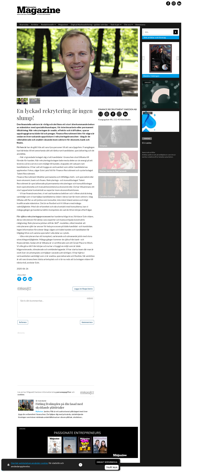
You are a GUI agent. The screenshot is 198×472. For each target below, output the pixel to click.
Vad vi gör (116, 24)
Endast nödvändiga (107, 462)
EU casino (146, 142)
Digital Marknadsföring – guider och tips (89, 24)
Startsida (24, 24)
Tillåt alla (111, 467)
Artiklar (34, 24)
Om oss (128, 24)
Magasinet (63, 24)
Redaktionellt (48, 24)
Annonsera (140, 24)
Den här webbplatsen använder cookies (29, 463)
